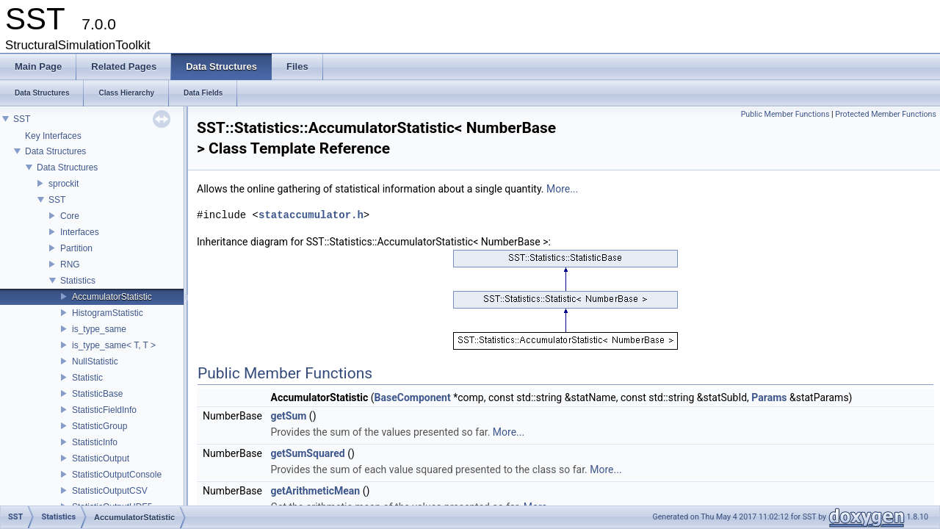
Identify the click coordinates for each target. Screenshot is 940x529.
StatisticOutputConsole (117, 474)
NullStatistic (95, 361)
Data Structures (55, 151)
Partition (76, 248)
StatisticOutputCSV (110, 491)
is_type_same (99, 329)
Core (69, 216)
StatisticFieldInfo (104, 410)
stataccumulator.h (311, 215)
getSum (288, 416)
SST (21, 119)
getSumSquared (307, 453)
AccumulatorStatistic (112, 297)
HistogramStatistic (107, 313)
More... (562, 189)
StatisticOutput (100, 458)
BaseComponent (413, 397)
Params (769, 397)
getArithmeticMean (315, 491)
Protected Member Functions (885, 114)
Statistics (77, 281)
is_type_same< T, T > (114, 345)
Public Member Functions (785, 114)
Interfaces (79, 232)
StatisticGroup (99, 426)
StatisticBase (97, 394)
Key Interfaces (53, 136)
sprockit (63, 184)
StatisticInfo (95, 442)
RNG (70, 264)
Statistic (87, 378)
